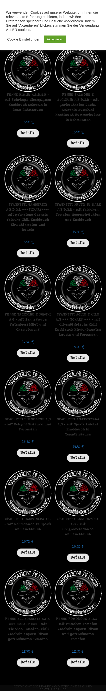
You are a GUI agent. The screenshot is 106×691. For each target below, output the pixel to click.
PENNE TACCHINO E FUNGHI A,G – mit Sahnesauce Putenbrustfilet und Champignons (28, 322)
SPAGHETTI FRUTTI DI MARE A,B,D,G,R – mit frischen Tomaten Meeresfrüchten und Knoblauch (78, 212)
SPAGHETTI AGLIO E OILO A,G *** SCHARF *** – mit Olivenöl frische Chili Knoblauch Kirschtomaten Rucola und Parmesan (78, 324)
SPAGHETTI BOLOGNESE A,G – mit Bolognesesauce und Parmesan (28, 424)
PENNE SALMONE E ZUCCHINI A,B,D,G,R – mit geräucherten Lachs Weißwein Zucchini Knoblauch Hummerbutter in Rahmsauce (78, 107)
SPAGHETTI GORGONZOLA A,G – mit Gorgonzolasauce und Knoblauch (78, 526)
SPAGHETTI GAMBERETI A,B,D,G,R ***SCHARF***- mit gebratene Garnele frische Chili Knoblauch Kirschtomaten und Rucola (28, 217)
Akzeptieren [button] (55, 39)
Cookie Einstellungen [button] (23, 39)
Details (28, 133)
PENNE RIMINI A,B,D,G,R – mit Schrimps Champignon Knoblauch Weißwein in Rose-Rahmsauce (28, 102)
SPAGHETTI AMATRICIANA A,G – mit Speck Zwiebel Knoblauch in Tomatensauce (78, 427)
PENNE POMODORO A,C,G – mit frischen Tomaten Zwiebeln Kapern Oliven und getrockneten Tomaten (78, 629)
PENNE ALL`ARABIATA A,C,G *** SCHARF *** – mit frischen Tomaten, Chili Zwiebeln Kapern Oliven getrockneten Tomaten (27, 629)
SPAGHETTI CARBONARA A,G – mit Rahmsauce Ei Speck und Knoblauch (28, 524)
